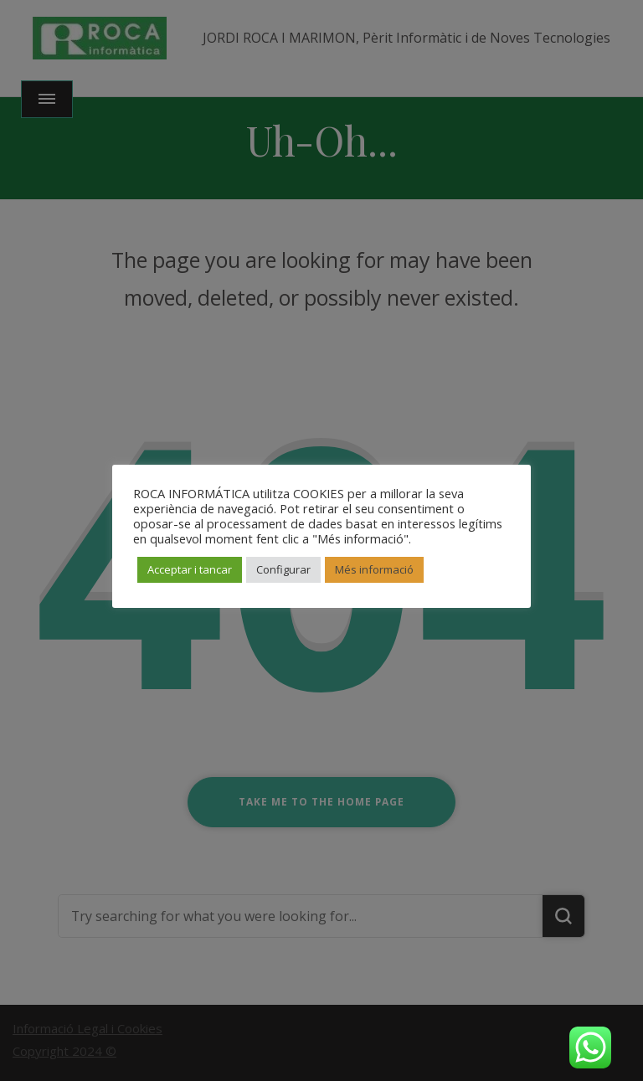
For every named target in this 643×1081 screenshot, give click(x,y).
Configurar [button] (283, 569)
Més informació (374, 569)
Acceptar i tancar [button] (189, 569)
